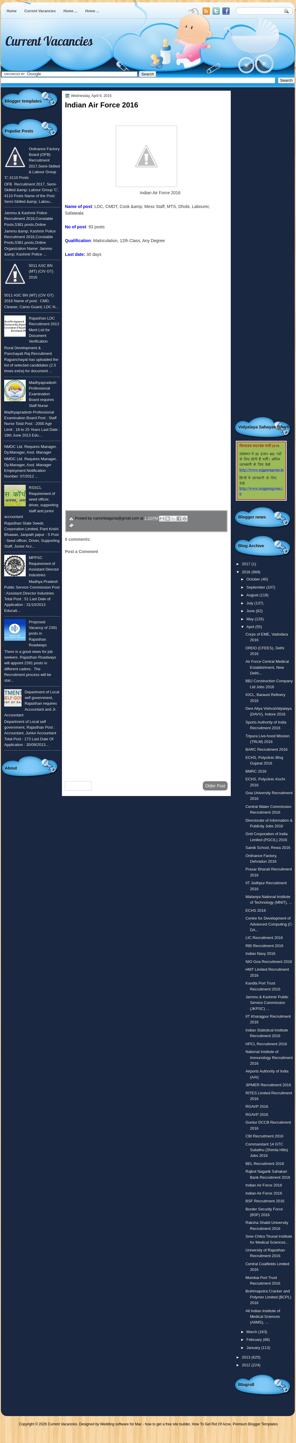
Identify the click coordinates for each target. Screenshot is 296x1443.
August (252, 595)
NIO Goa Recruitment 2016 (268, 961)
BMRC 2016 (255, 771)
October (253, 579)
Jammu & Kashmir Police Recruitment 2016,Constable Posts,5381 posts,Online (28, 219)
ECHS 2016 (255, 910)
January (253, 1347)
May (250, 619)
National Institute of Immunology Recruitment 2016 (269, 1057)
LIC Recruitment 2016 (264, 937)
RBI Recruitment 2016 (264, 946)
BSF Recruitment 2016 (264, 1201)
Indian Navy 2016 (260, 953)
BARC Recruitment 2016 (266, 749)
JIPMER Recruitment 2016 (268, 1085)
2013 (246, 1357)
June (251, 611)
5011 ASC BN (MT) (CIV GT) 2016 (41, 271)
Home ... (70, 11)
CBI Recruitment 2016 (264, 1136)
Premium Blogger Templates (255, 1424)
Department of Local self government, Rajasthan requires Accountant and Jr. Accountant (31, 703)
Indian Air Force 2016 (263, 1185)
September (256, 587)
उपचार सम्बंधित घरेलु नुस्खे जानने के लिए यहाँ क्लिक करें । (122, 468)
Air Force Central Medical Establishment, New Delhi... (267, 667)
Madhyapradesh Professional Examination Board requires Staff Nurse (42, 394)
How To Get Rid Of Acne (211, 1424)
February (254, 1339)
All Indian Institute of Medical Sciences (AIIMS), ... (262, 1317)
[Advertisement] (146, 729)
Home (11, 11)
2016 (246, 572)
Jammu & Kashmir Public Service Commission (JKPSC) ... (267, 1003)
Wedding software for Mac (121, 1424)
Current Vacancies (40, 11)
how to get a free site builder (167, 1424)
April (250, 627)
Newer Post (78, 785)
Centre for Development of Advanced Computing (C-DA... (269, 924)
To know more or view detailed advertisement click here (117, 274)
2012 (246, 1365)
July (250, 603)
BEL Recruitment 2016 (264, 1163)
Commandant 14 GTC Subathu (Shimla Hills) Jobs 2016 (266, 1150)
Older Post (215, 785)
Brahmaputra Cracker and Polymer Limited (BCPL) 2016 (268, 1297)
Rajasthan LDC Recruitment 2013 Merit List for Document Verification (44, 330)
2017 (246, 564)
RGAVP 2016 (256, 1106)
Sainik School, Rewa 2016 (267, 847)
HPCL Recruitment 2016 (266, 1044)
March (252, 1332)
